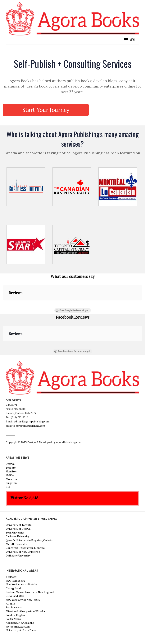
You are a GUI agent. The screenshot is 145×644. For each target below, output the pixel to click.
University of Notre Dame (21, 630)
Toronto (11, 467)
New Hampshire (15, 580)
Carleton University (17, 536)
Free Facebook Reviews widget (72, 351)
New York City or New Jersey (23, 599)
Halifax (10, 475)
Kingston (11, 483)
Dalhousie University (18, 555)
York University (15, 532)
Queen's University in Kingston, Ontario (29, 540)
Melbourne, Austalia (18, 626)
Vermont (11, 577)
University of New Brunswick (23, 551)
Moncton (11, 479)
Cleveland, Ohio (15, 596)
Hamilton (11, 471)
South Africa (13, 619)
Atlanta (10, 603)
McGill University (16, 544)
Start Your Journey (45, 110)
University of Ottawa (18, 528)
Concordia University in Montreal (26, 548)
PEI (8, 487)
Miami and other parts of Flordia (25, 611)
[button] (3, 304)
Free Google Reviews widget (71, 310)
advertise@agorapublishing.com (25, 425)
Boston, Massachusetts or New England (30, 592)
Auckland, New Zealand (20, 622)
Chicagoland (13, 588)
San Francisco (14, 607)
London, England (16, 615)
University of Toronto (19, 525)
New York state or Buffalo (21, 584)
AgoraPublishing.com (68, 442)
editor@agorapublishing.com (31, 421)
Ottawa (10, 464)
